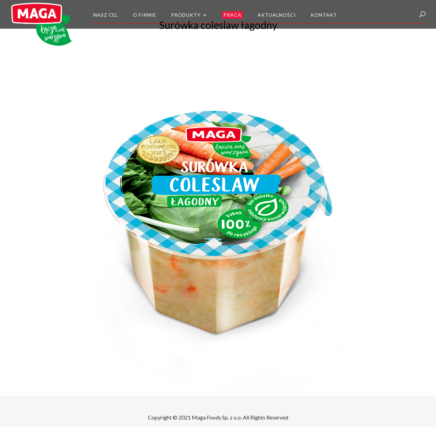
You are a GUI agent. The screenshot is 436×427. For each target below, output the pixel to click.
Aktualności (277, 15)
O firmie (144, 15)
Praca (232, 15)
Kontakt (324, 15)
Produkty (186, 15)
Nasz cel (105, 15)
